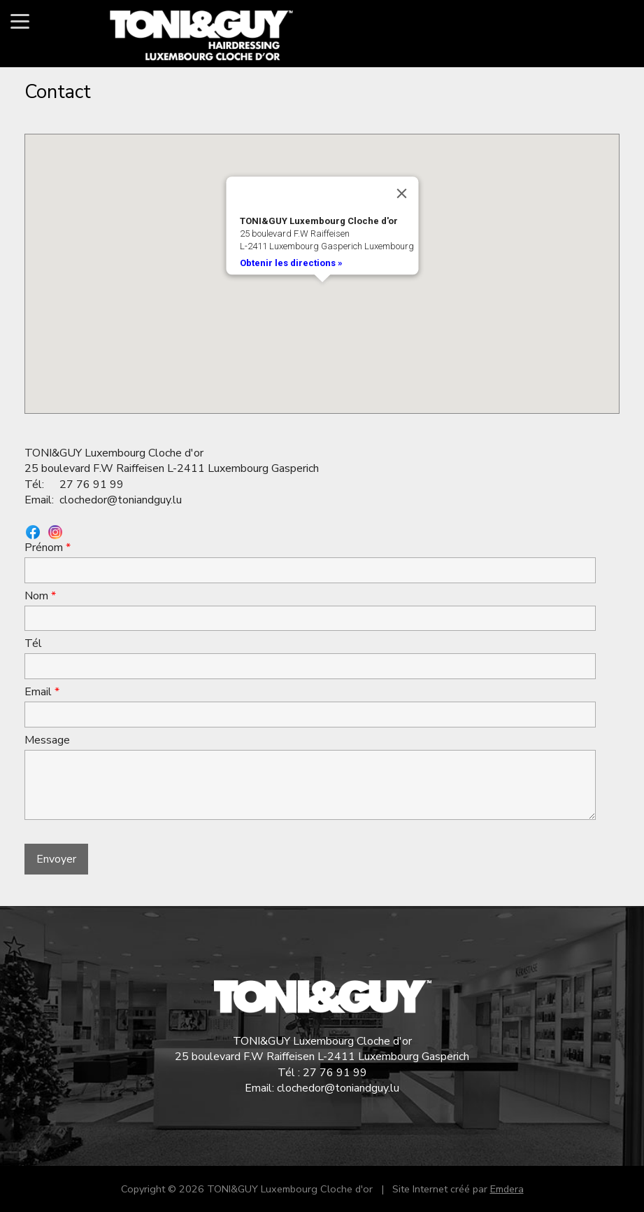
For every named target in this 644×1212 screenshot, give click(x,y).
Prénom (47, 548)
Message (47, 740)
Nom (40, 596)
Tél (33, 643)
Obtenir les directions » (290, 263)
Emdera (507, 1189)
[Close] (401, 193)
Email (41, 692)
